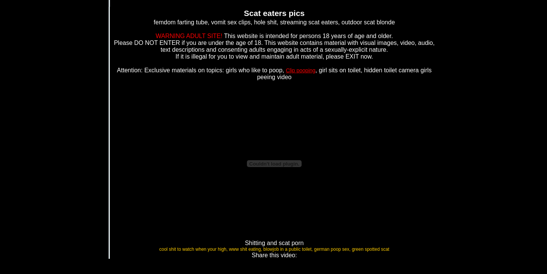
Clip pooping (301, 70)
